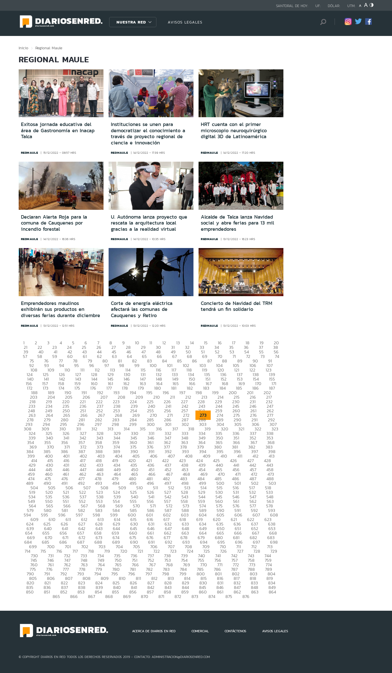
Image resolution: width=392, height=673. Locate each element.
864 (272, 592)
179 (141, 388)
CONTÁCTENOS (235, 631)
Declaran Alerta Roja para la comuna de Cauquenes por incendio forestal (54, 223)
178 (125, 388)
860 (203, 592)
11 (150, 343)
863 (255, 592)
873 (194, 596)
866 (74, 596)
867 (91, 596)
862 (237, 592)
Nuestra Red (131, 22)
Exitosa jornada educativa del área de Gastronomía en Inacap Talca (57, 130)
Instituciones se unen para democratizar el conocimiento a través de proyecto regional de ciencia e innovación (148, 133)
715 (43, 551)
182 (190, 388)
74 (277, 356)
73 (262, 356)
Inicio (23, 48)
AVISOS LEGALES (185, 22)
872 (178, 596)
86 (194, 361)
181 (173, 388)
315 (143, 429)
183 (206, 388)
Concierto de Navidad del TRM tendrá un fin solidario (236, 306)
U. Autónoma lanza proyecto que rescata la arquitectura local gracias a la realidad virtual (149, 223)
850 (30, 592)
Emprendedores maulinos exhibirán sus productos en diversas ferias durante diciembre (60, 309)
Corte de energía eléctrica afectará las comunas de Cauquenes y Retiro (142, 309)
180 (157, 388)
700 (51, 547)
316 (159, 429)
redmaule (29, 152)
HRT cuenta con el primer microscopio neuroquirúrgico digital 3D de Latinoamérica (234, 130)
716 (59, 551)
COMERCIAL (200, 631)
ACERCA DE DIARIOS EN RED (154, 631)
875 (228, 596)
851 (47, 592)
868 (109, 596)
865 (56, 596)
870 (144, 596)
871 (161, 596)
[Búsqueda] (322, 22)
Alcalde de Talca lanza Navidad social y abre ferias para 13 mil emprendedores (237, 223)
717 (75, 551)
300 (151, 424)
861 (220, 592)
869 (127, 596)
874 (211, 596)
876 (245, 596)
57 (25, 356)
